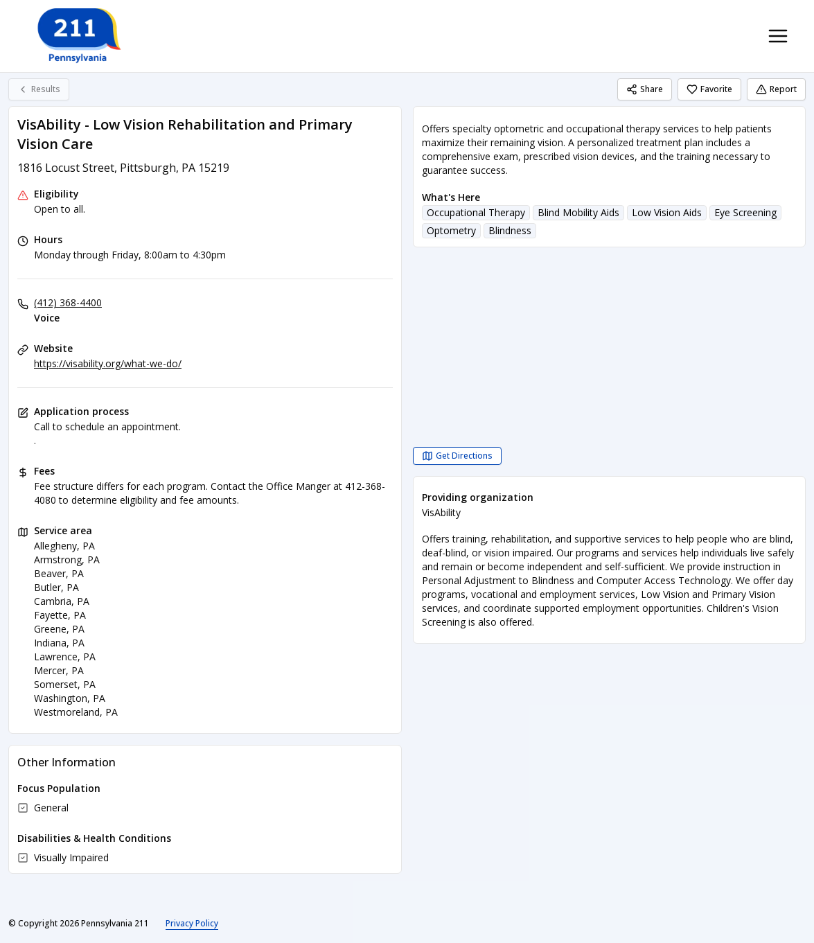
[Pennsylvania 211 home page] (77, 36)
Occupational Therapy (476, 212)
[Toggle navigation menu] (778, 36)
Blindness (509, 230)
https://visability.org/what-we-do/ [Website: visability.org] (108, 363)
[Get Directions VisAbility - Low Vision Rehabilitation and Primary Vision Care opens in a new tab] (457, 456)
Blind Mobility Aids (578, 212)
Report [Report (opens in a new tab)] (776, 89)
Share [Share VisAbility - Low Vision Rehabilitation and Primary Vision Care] (644, 89)
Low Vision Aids (667, 212)
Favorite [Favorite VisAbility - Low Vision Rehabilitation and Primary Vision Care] (709, 89)
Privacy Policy (192, 923)
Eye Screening (745, 212)
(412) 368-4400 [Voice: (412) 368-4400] (68, 302)
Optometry (451, 230)
